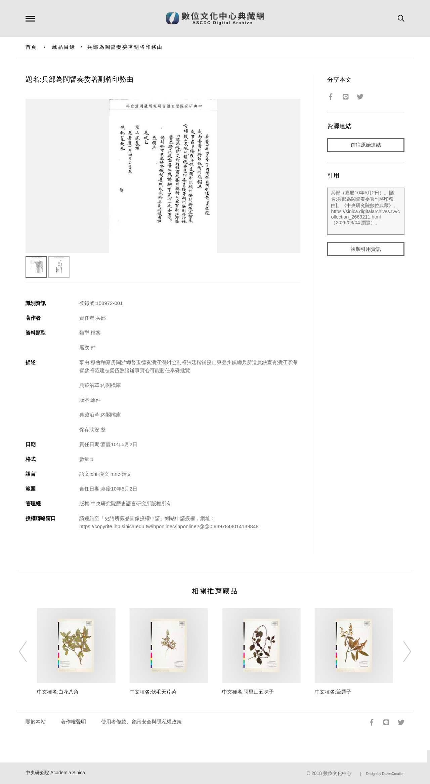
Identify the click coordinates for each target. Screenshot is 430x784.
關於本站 (36, 721)
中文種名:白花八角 (58, 692)
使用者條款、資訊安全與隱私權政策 (141, 721)
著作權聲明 (73, 721)
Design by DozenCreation (385, 774)
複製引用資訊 (366, 249)
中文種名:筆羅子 (333, 692)
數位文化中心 (337, 773)
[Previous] (29, 651)
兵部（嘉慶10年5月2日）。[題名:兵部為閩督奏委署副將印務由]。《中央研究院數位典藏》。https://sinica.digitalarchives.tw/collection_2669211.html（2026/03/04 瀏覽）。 (365, 211)
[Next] (401, 651)
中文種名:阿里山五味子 (248, 692)
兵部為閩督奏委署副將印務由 (125, 47)
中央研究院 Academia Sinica (55, 772)
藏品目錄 (63, 47)
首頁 (31, 47)
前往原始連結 (366, 145)
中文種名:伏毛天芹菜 (153, 692)
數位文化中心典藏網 (215, 18)
